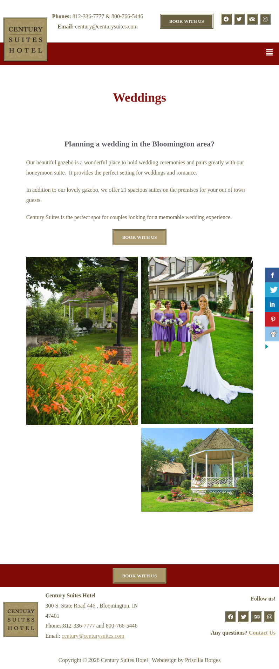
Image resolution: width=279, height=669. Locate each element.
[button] (269, 52)
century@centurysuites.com (93, 636)
